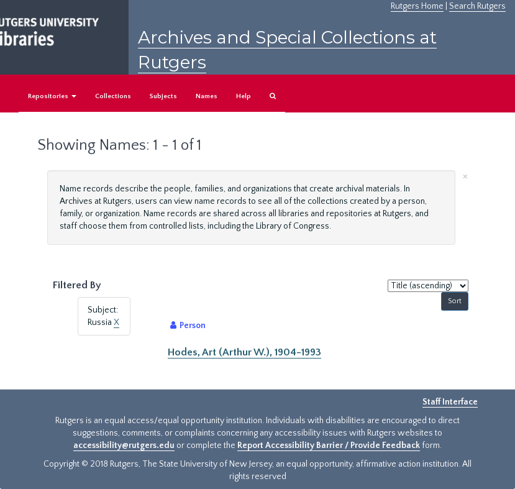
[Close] (465, 175)
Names (206, 96)
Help (243, 96)
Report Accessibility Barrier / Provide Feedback (328, 445)
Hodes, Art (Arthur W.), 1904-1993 (244, 352)
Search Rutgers (477, 6)
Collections (113, 96)
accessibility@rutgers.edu (124, 445)
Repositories (52, 96)
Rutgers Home (417, 6)
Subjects (163, 96)
